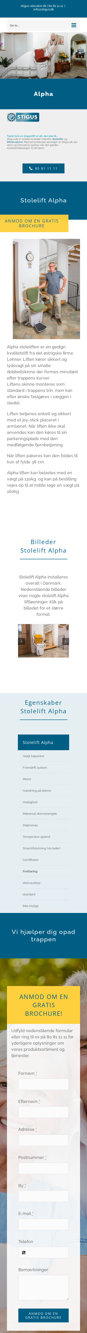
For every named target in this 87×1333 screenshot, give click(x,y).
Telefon (25, 1241)
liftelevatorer (15, 142)
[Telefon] (44, 168)
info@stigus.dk (43, 9)
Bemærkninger (33, 1269)
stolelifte (57, 139)
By (22, 1185)
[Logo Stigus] (23, 114)
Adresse (27, 1129)
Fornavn (27, 1073)
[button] (21, 641)
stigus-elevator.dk (33, 6)
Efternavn (29, 1101)
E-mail (25, 1213)
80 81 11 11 (55, 6)
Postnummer (32, 1157)
